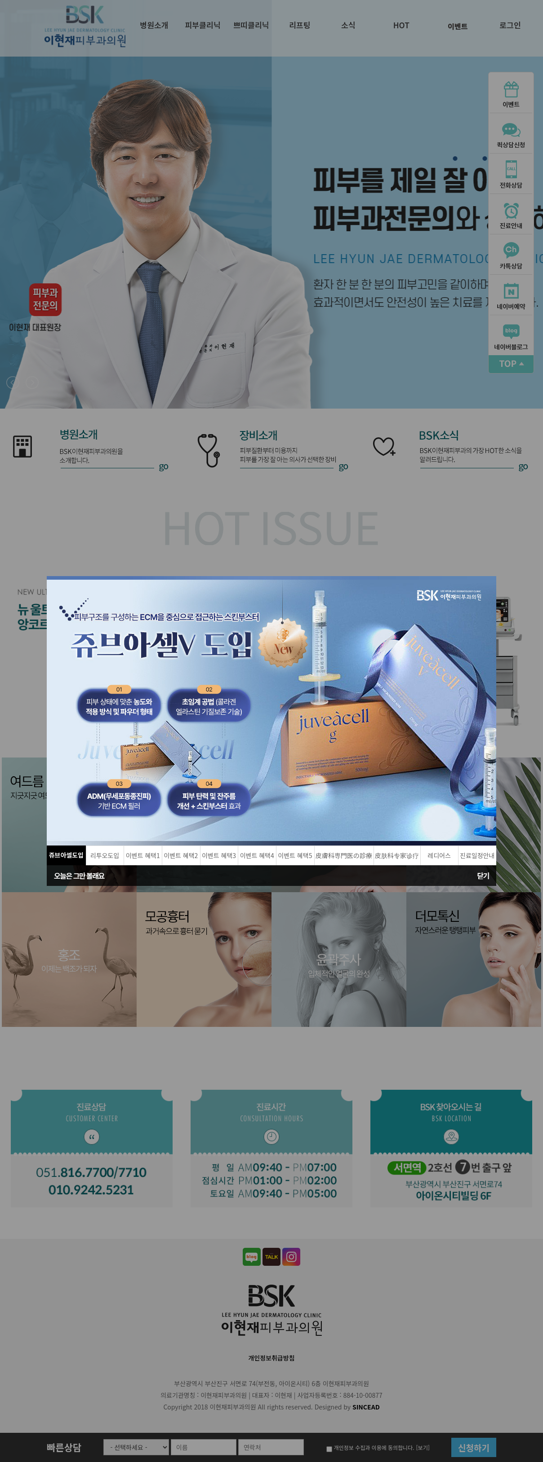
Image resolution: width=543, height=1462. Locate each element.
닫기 (483, 875)
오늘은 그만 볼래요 (79, 875)
